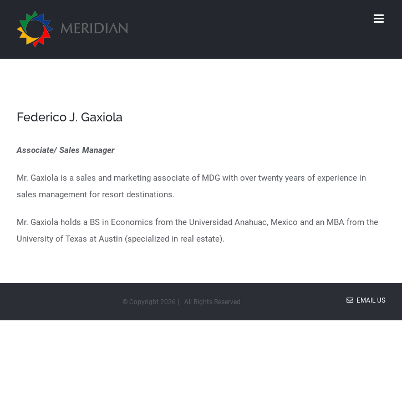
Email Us (366, 300)
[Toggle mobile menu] (379, 18)
